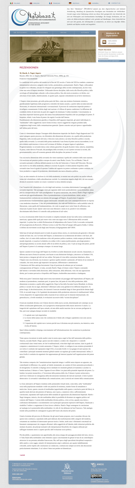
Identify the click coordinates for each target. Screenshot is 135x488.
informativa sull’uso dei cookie (22, 479)
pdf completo (112, 43)
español (95, 3)
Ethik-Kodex (16, 477)
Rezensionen (42, 33)
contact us (115, 3)
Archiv (63, 33)
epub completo (112, 40)
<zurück (22, 455)
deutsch (76, 3)
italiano (17, 3)
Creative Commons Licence (100, 481)
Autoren (85, 33)
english (36, 3)
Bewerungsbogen (103, 58)
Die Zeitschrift (20, 33)
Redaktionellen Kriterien (109, 61)
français (56, 3)
